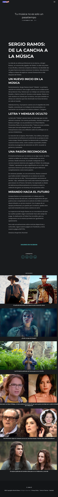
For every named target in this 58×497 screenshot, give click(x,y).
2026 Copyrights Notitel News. (12, 490)
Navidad (51, 490)
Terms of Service (44, 490)
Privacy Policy (34, 490)
